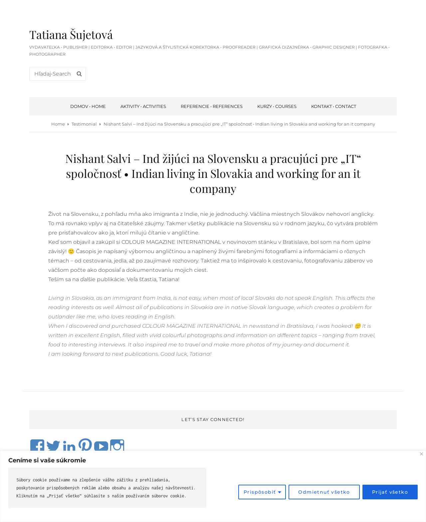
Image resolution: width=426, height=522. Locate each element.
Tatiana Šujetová (71, 34)
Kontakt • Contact (333, 106)
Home (58, 124)
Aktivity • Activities (143, 106)
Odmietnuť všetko (324, 492)
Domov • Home (88, 106)
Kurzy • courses (277, 106)
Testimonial (84, 124)
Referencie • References (212, 106)
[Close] (421, 453)
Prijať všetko (390, 492)
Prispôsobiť (260, 492)
